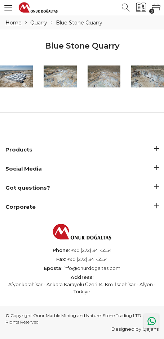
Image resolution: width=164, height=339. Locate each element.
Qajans (150, 329)
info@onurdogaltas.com (91, 268)
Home (13, 22)
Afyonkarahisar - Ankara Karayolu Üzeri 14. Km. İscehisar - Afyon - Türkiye (82, 287)
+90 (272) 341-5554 (91, 250)
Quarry (38, 22)
